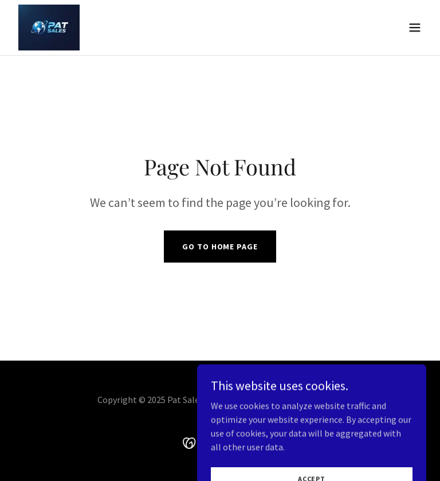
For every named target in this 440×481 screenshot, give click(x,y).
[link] (49, 27)
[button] (414, 27)
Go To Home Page (219, 246)
